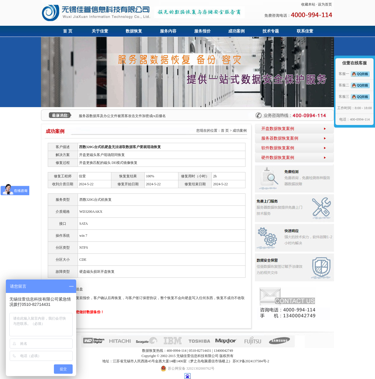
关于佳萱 (100, 31)
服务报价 (202, 31)
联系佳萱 (305, 31)
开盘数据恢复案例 (277, 128)
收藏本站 (308, 4)
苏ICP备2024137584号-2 (251, 361)
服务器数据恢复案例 (279, 138)
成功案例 (236, 31)
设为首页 (325, 4)
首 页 (67, 31)
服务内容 (168, 31)
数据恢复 (134, 31)
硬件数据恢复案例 (277, 157)
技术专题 (270, 31)
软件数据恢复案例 (277, 148)
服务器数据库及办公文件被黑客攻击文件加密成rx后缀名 (122, 116)
